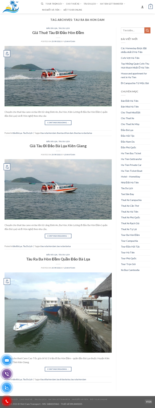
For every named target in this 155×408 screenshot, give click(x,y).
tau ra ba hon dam (48, 133)
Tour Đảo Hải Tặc (130, 246)
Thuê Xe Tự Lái (129, 229)
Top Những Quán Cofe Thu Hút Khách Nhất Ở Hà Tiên (135, 65)
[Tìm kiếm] (42, 4)
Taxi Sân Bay (127, 194)
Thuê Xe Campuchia (131, 199)
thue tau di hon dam (65, 133)
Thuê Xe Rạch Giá (130, 223)
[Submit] (147, 30)
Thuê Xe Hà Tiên (129, 211)
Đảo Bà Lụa (51, 28)
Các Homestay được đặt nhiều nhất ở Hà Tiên (134, 50)
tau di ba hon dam (48, 379)
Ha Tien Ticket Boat (131, 170)
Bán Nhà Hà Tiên (130, 106)
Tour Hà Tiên (128, 252)
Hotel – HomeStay (130, 176)
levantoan (69, 41)
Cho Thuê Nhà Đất (130, 112)
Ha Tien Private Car (131, 164)
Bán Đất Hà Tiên (129, 100)
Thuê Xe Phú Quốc (130, 217)
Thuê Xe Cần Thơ (130, 205)
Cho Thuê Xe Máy (130, 124)
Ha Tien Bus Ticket (131, 153)
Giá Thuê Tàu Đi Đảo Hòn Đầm (58, 32)
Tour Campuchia (129, 240)
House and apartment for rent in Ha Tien (134, 75)
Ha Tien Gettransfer (112, 3)
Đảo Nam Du (128, 141)
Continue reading (58, 122)
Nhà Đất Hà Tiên (51, 9)
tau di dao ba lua (63, 379)
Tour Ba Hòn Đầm (130, 234)
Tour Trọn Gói (54, 3)
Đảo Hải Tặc (128, 135)
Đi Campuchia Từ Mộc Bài (135, 83)
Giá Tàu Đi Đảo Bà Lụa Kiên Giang (58, 145)
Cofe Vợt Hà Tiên (130, 57)
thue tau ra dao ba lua (83, 133)
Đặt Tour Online (73, 10)
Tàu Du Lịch (91, 3)
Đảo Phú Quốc (128, 147)
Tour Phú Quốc (129, 258)
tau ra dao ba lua (64, 246)
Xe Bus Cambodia (130, 269)
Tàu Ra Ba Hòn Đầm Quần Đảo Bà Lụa (58, 259)
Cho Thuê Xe (73, 3)
